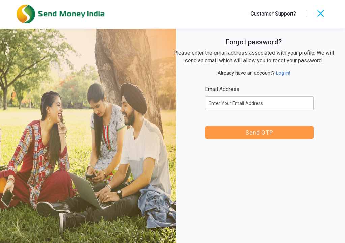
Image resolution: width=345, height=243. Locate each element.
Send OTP (259, 132)
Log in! (283, 73)
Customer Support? (273, 13)
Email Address (222, 89)
